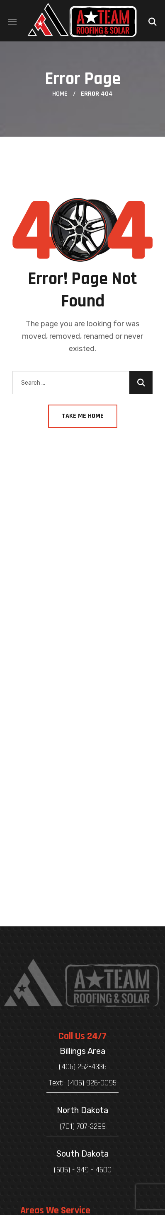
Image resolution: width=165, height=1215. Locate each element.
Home (60, 93)
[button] (152, 20)
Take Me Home (83, 416)
